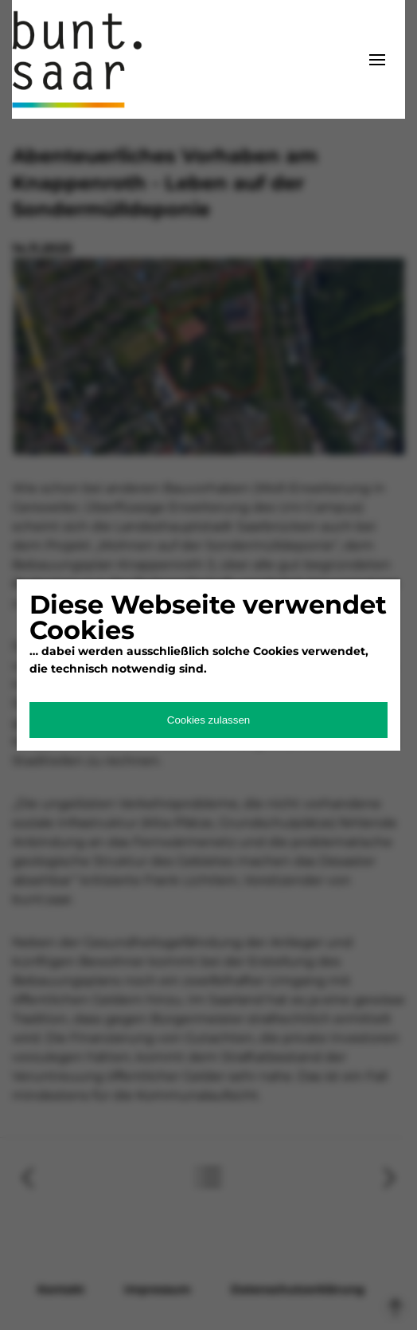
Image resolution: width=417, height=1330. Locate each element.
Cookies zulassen (208, 720)
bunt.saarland (91, 59)
